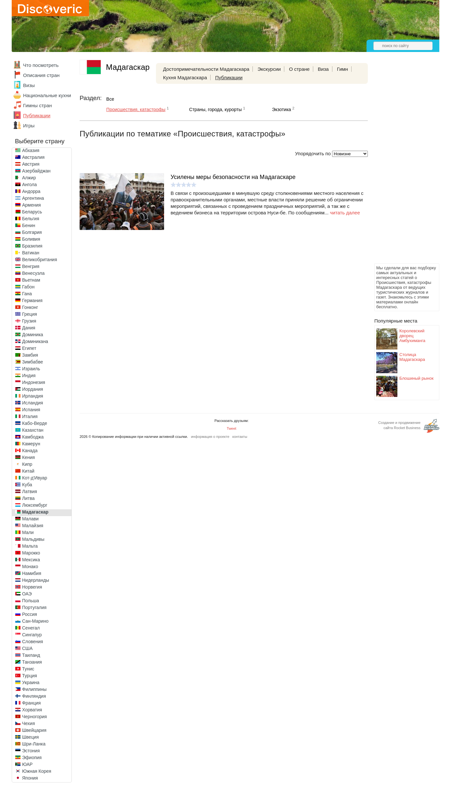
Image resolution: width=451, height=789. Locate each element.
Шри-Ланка (33, 743)
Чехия (28, 723)
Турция (29, 675)
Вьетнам (31, 280)
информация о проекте (210, 437)
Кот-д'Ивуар (34, 477)
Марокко (31, 552)
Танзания (32, 662)
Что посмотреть (40, 65)
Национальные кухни (47, 95)
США (27, 648)
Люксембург (34, 505)
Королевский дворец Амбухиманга (412, 335)
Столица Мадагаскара (412, 357)
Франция (31, 703)
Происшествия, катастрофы (135, 109)
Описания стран (41, 75)
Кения (28, 457)
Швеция (30, 737)
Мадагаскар (35, 512)
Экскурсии (269, 69)
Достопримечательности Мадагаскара (206, 69)
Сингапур (32, 634)
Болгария (32, 232)
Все (110, 99)
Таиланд (31, 655)
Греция (29, 314)
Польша (30, 600)
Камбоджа (33, 436)
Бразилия (32, 245)
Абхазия (30, 150)
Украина (30, 682)
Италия (30, 416)
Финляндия (34, 696)
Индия (28, 375)
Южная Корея (36, 771)
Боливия (31, 239)
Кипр (27, 464)
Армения (31, 205)
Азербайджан (36, 170)
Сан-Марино (35, 621)
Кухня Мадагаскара (185, 77)
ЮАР (27, 764)
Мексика (31, 559)
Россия (29, 614)
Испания (31, 409)
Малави (30, 518)
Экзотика (281, 109)
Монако (30, 566)
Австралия (33, 157)
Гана (27, 293)
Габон (28, 286)
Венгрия (30, 266)
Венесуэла (33, 273)
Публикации (36, 115)
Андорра (31, 191)
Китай (28, 471)
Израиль (31, 368)
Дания (28, 327)
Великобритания (39, 259)
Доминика (32, 334)
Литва (28, 498)
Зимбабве (32, 361)
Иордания (32, 389)
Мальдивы (33, 539)
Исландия (32, 402)
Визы (29, 85)
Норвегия (32, 587)
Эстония (31, 750)
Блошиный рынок (416, 378)
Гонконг (30, 307)
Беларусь (32, 211)
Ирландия (32, 396)
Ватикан (30, 252)
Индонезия (33, 382)
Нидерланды (35, 580)
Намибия (31, 573)
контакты (239, 437)
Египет (29, 348)
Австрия (30, 164)
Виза (323, 69)
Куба (27, 484)
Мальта (30, 546)
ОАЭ (27, 593)
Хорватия (32, 709)
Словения (32, 641)
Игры (28, 125)
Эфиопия (32, 757)
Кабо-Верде (34, 423)
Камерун (31, 443)
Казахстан (33, 430)
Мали (28, 532)
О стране (299, 69)
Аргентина (33, 198)
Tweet (231, 428)
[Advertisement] (400, 164)
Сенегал (31, 627)
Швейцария (34, 730)
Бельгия (30, 218)
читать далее (345, 212)
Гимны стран (37, 105)
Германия (32, 300)
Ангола (29, 184)
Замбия (30, 355)
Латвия (29, 491)
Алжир (29, 177)
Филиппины (34, 689)
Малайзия (32, 525)
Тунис (28, 668)
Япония (30, 778)
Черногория (34, 716)
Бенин (28, 225)
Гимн (342, 69)
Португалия (34, 607)
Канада (29, 450)
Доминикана (35, 341)
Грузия (29, 321)
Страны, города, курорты (215, 109)
